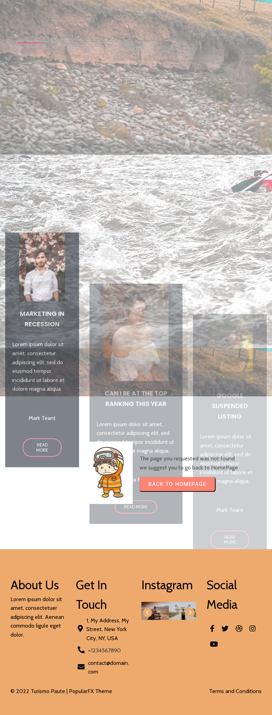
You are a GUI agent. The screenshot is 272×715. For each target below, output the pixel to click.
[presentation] (147, 612)
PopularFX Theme (90, 691)
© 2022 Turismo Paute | (39, 691)
